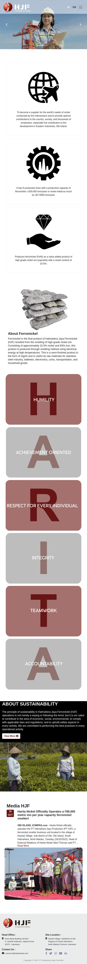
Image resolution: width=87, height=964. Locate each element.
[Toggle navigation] (81, 7)
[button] (6, 24)
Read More (23, 853)
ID (68, 7)
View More (11, 743)
